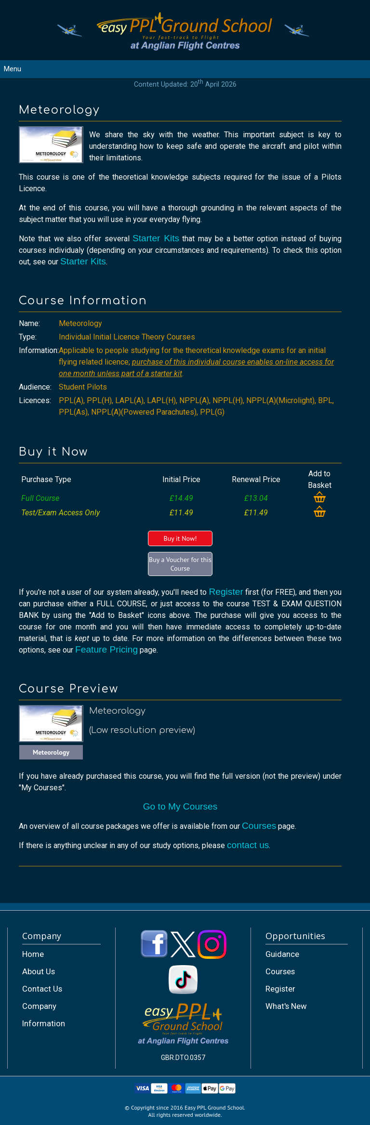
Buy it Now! (180, 538)
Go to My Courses (180, 806)
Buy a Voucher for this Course (180, 564)
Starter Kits (155, 238)
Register (226, 592)
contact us (248, 845)
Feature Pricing (106, 649)
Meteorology (51, 752)
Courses (259, 826)
